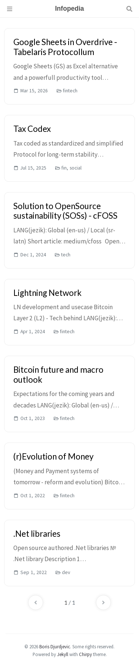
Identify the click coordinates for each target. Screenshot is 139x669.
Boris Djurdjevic (54, 646)
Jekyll (62, 654)
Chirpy (85, 654)
